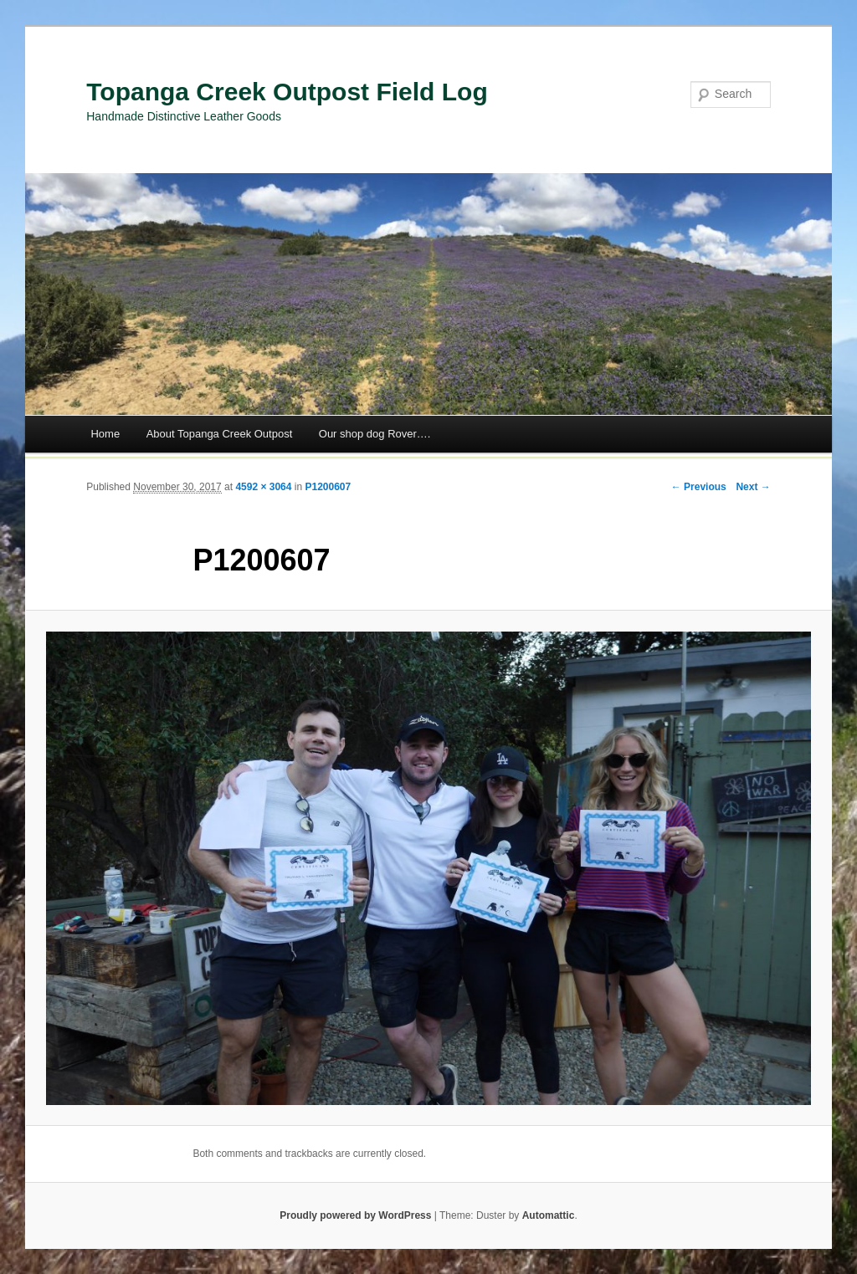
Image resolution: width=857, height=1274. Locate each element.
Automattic (548, 1215)
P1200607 (328, 487)
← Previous (698, 487)
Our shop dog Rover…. (375, 433)
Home (105, 433)
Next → (753, 487)
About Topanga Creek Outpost (219, 433)
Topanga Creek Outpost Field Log (286, 91)
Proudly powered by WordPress (355, 1215)
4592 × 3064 (263, 487)
